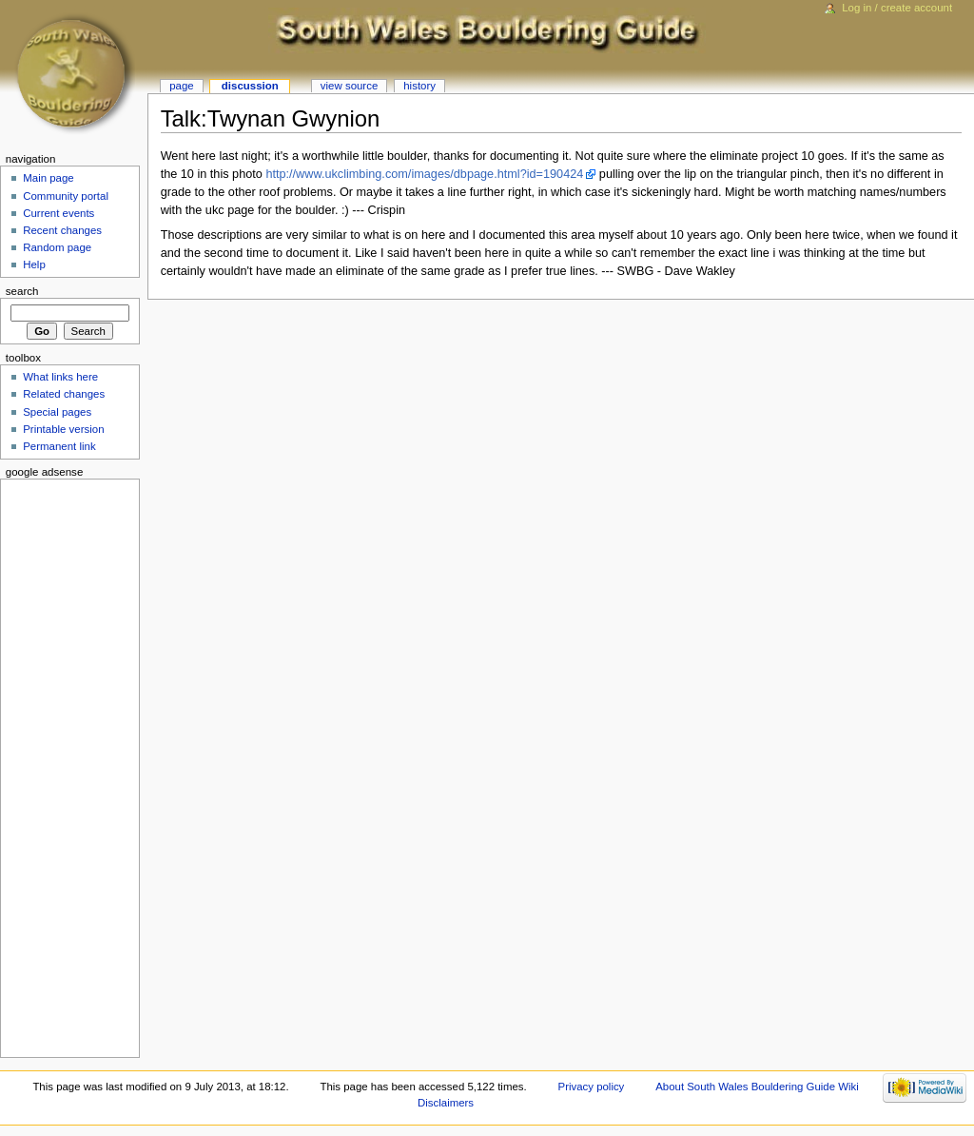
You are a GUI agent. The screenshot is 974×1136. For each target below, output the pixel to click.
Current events (58, 213)
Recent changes (62, 230)
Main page (48, 178)
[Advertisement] (64, 765)
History (419, 85)
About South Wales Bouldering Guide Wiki (757, 1086)
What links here (60, 376)
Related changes (64, 394)
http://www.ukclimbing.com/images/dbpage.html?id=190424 (424, 174)
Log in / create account (897, 7)
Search (22, 291)
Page (181, 85)
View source (349, 85)
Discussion (250, 85)
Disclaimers (446, 1102)
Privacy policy (591, 1086)
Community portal (65, 196)
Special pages (57, 412)
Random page (57, 247)
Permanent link (59, 446)
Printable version (63, 429)
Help (34, 264)
